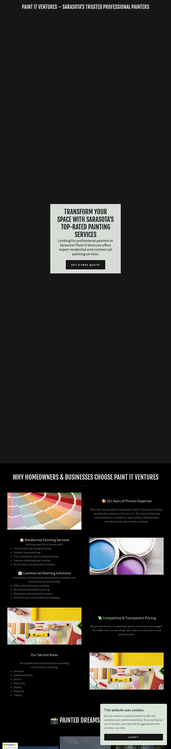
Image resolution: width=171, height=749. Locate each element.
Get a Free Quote (85, 264)
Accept (134, 743)
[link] (85, 8)
